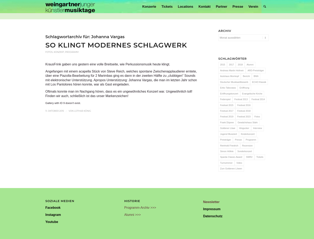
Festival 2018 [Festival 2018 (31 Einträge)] (243, 111)
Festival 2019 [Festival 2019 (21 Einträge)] (226, 116)
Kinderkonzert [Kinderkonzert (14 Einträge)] (248, 134)
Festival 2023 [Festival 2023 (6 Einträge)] (243, 116)
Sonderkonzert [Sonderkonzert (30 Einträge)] (244, 151)
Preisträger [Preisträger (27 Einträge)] (225, 139)
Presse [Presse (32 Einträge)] (238, 139)
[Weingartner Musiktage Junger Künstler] (70, 6)
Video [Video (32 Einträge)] (239, 163)
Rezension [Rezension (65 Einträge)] (247, 145)
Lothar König (82, 111)
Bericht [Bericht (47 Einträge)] (246, 76)
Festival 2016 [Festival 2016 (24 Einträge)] (243, 105)
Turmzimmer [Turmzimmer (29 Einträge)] (226, 163)
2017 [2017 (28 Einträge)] (231, 64)
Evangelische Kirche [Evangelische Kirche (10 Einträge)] (252, 93)
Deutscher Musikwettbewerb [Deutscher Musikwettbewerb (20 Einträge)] (234, 82)
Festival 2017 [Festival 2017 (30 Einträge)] (226, 111)
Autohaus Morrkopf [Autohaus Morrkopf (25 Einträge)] (229, 76)
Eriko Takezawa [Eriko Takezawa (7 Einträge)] (228, 88)
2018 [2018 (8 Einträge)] (240, 64)
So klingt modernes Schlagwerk (116, 45)
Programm (72, 52)
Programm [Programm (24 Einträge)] (251, 139)
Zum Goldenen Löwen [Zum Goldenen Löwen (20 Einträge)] (231, 168)
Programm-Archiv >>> (140, 207)
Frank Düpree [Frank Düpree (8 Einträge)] (227, 122)
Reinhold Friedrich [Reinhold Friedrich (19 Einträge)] (229, 145)
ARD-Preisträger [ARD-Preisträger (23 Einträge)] (256, 70)
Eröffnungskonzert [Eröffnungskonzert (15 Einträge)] (229, 93)
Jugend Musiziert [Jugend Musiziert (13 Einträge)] (228, 134)
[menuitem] (149, 6)
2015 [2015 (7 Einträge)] (222, 64)
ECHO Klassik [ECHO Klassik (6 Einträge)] (259, 82)
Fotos (49, 52)
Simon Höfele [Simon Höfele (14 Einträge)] (227, 151)
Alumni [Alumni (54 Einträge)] (250, 64)
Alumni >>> (132, 214)
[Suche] (265, 6)
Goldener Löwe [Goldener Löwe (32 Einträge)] (227, 128)
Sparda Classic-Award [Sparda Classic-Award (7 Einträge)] (231, 157)
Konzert (59, 52)
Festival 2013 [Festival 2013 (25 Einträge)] (241, 99)
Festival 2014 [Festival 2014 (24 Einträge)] (258, 99)
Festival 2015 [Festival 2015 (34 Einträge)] (226, 105)
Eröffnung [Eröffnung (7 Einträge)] (244, 88)
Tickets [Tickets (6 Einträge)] (259, 157)
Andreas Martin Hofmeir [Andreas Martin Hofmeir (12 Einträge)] (232, 70)
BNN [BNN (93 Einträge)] (256, 76)
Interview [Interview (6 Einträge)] (257, 128)
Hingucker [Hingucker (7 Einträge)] (244, 128)
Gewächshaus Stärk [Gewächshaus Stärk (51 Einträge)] (248, 122)
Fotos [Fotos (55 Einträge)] (257, 116)
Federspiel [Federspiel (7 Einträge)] (225, 99)
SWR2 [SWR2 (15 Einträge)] (249, 157)
